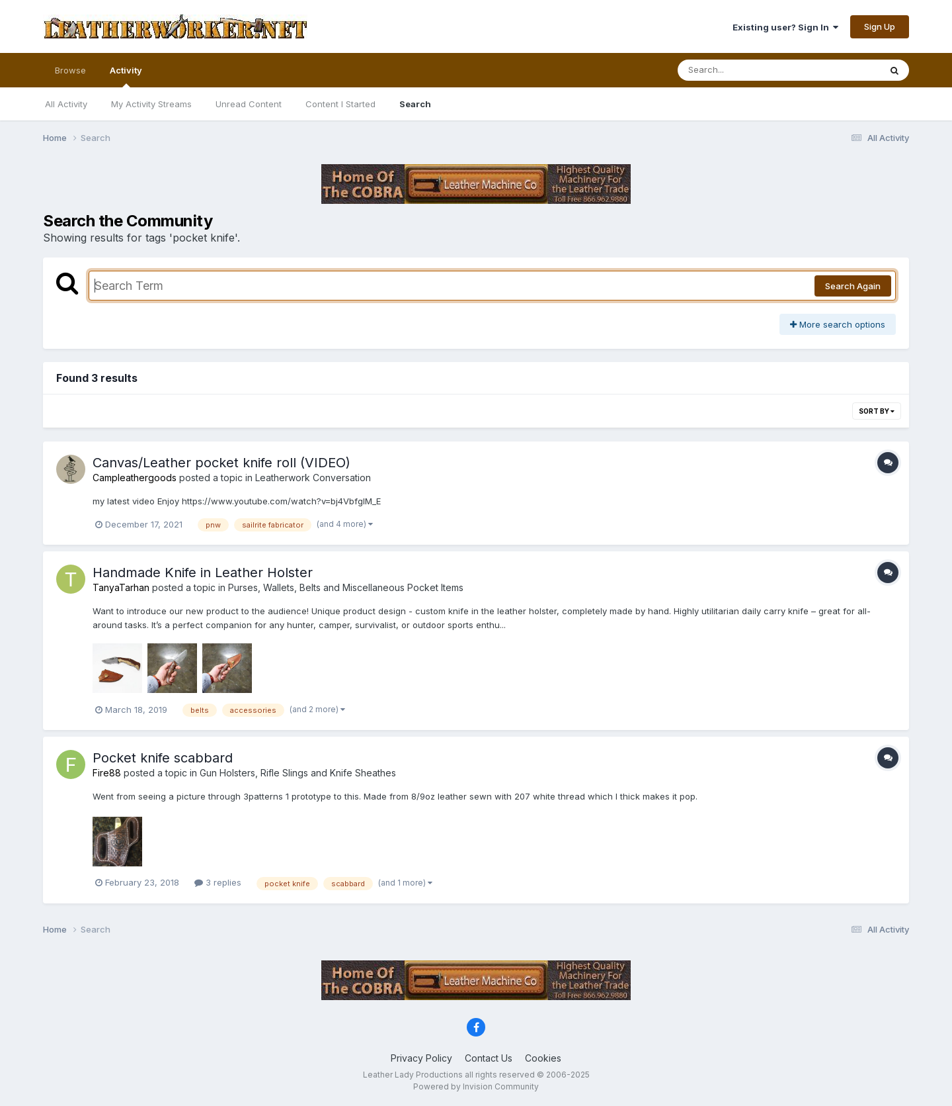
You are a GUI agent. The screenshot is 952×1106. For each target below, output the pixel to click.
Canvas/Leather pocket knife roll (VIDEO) (221, 463)
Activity (126, 76)
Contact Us (488, 1058)
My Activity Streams (151, 104)
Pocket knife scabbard (163, 758)
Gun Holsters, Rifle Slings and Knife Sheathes (298, 772)
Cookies (543, 1058)
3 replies (217, 882)
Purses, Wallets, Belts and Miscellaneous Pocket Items (345, 587)
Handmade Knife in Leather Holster (203, 572)
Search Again (853, 286)
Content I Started (340, 104)
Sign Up (879, 26)
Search (415, 104)
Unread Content (249, 104)
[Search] (743, 70)
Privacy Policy (421, 1058)
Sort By (876, 411)
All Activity (66, 104)
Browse (70, 70)
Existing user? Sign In (785, 27)
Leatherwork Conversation (313, 477)
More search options (837, 324)
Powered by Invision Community (476, 1086)
